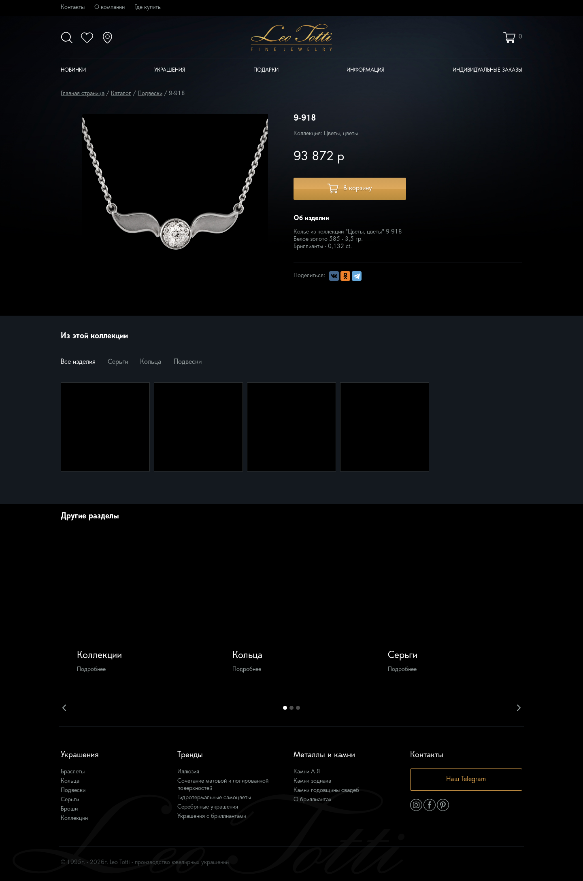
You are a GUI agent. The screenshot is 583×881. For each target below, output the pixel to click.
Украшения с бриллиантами (211, 816)
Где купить (147, 7)
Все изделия (78, 362)
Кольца (151, 362)
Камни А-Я (307, 772)
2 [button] (291, 708)
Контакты (73, 7)
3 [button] (298, 708)
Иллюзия (188, 772)
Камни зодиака (312, 781)
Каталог (121, 94)
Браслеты (73, 772)
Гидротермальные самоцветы (214, 798)
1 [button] (285, 708)
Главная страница (82, 94)
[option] (136, 614)
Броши (69, 809)
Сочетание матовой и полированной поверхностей (222, 785)
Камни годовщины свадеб (326, 791)
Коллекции (74, 818)
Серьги (118, 362)
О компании (109, 7)
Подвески (150, 94)
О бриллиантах (313, 800)
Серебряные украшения (207, 807)
